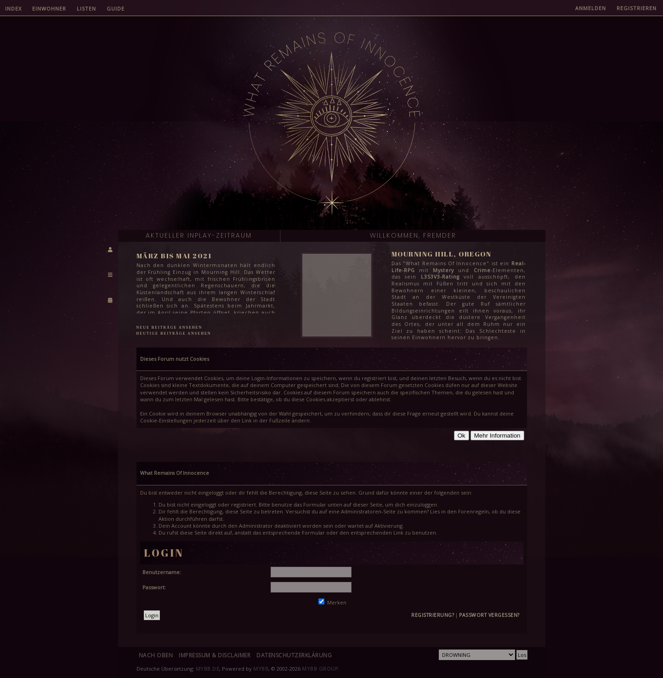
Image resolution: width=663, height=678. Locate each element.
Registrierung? (432, 615)
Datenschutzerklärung (294, 655)
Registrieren (637, 8)
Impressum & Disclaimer (214, 655)
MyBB (260, 668)
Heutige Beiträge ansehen (173, 333)
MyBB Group (320, 668)
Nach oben (156, 655)
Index (13, 8)
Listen (86, 8)
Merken (332, 602)
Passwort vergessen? (489, 615)
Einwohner (49, 8)
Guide (116, 8)
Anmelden (590, 8)
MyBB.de (208, 668)
